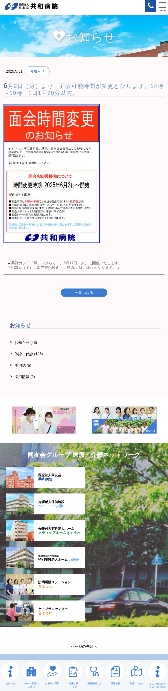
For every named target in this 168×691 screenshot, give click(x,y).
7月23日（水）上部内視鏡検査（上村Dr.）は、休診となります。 (62, 267)
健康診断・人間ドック (119, 588)
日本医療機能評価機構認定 (119, 637)
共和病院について (42, 588)
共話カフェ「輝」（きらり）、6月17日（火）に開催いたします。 (66, 263)
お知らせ (25, 343)
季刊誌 (22, 365)
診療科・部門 (42, 611)
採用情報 (24, 377)
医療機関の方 (119, 611)
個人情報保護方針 (41, 637)
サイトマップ (76, 637)
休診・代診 (28, 354)
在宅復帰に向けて (119, 599)
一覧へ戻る (84, 293)
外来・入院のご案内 (42, 599)
